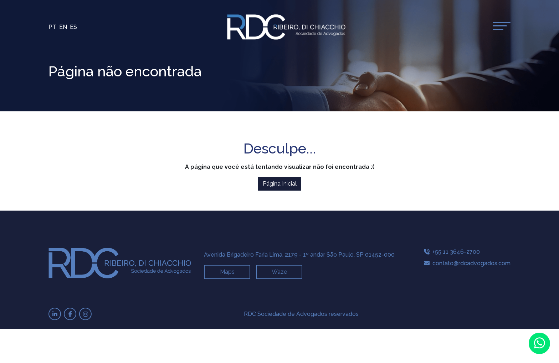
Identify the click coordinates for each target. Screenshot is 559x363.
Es (73, 27)
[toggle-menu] (502, 26)
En (63, 27)
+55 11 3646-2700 (452, 251)
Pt (52, 27)
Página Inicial (280, 183)
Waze (279, 271)
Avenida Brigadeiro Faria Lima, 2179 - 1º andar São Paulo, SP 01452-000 (299, 254)
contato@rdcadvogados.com (467, 263)
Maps (227, 271)
